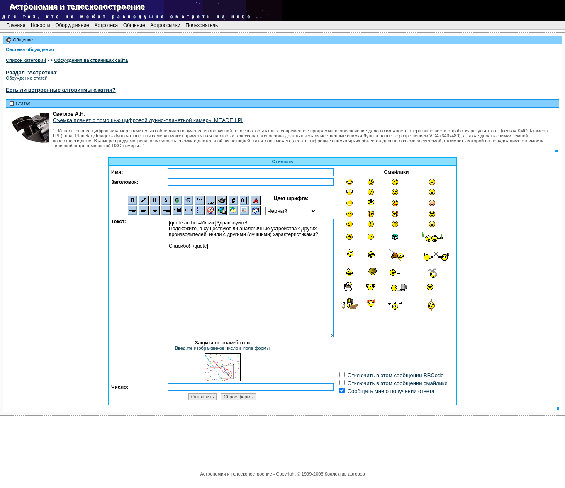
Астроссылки (165, 25)
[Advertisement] (282, 440)
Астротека (106, 25)
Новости (40, 25)
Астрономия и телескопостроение (236, 473)
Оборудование (72, 25)
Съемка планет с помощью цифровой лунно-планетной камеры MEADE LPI (148, 120)
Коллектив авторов (344, 473)
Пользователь (201, 25)
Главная (16, 25)
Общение (134, 25)
